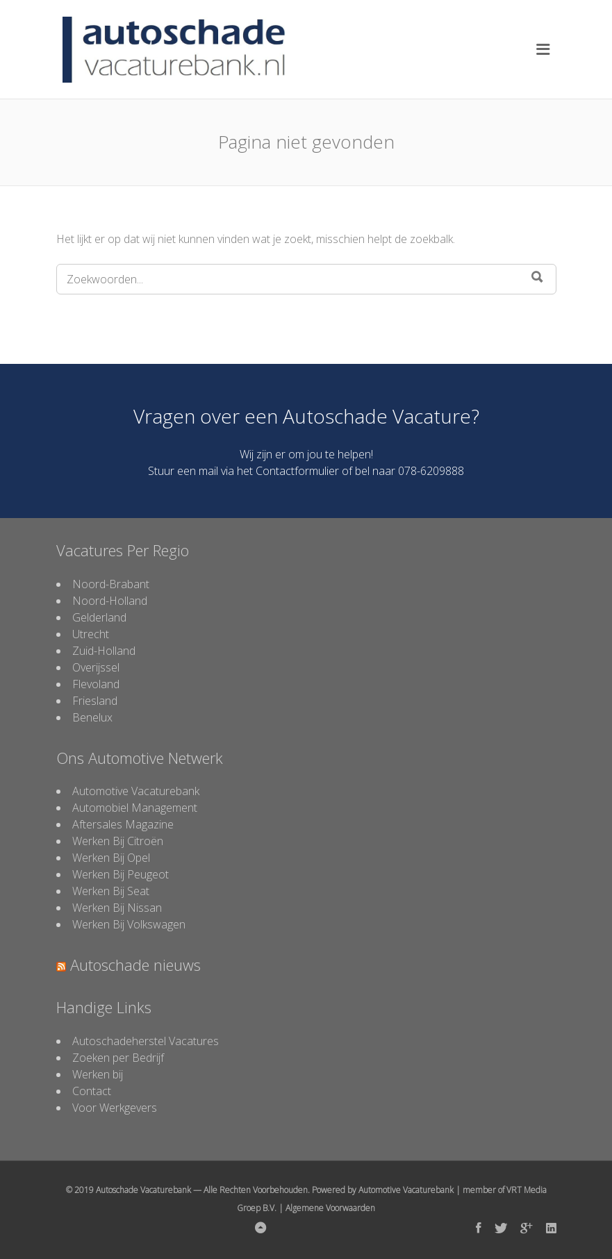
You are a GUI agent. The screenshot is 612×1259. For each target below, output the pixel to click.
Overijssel (95, 667)
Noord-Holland (109, 600)
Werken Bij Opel (111, 857)
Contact (91, 1091)
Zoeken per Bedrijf (118, 1057)
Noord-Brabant (110, 584)
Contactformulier (297, 470)
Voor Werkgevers (114, 1107)
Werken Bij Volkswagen (128, 924)
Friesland (94, 700)
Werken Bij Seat (110, 891)
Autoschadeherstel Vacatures (145, 1041)
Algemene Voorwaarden (330, 1208)
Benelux (92, 717)
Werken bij (97, 1074)
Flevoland (95, 684)
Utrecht (90, 634)
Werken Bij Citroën (117, 841)
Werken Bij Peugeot (120, 874)
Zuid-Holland (103, 650)
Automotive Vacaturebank (135, 791)
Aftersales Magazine (123, 824)
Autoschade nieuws (135, 964)
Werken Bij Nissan (117, 907)
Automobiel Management (134, 807)
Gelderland (99, 617)
